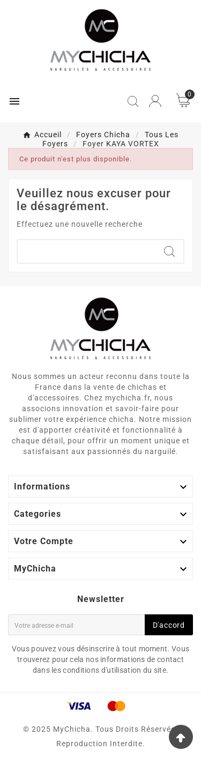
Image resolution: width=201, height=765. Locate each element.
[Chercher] (86, 251)
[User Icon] (155, 101)
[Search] (169, 251)
